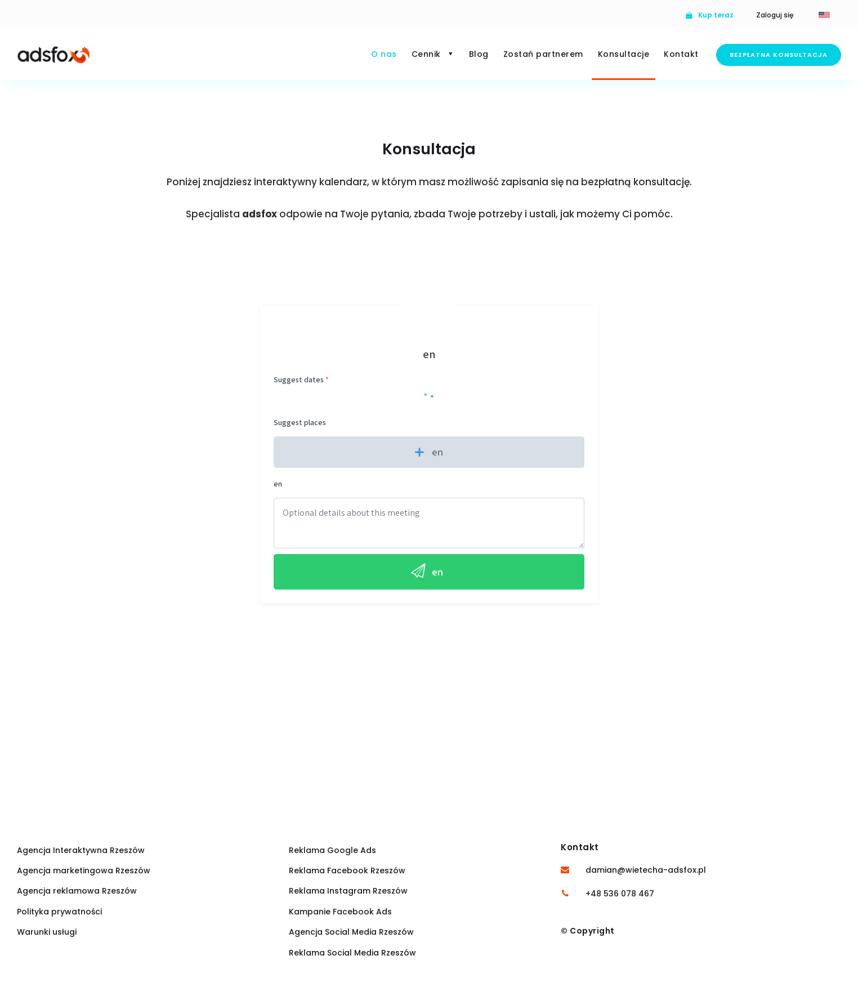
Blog (479, 54)
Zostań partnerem (543, 54)
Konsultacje (624, 54)
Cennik (433, 54)
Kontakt (681, 54)
